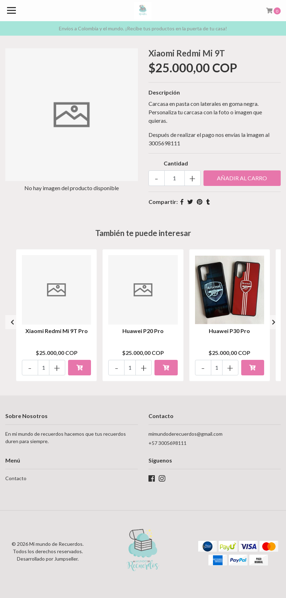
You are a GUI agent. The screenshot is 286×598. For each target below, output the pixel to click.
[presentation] (12, 322)
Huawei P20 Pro (143, 330)
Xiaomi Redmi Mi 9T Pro (56, 330)
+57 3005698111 (167, 443)
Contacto (15, 478)
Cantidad (176, 163)
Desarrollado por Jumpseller (47, 559)
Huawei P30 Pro (229, 330)
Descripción (164, 92)
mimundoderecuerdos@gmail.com (185, 434)
